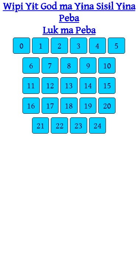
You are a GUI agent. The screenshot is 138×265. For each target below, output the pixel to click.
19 (88, 105)
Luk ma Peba (69, 29)
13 (69, 85)
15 (107, 85)
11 (31, 85)
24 (97, 125)
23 (78, 125)
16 (31, 105)
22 (60, 125)
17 (50, 105)
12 (50, 85)
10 (107, 65)
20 (107, 105)
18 (69, 105)
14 (88, 85)
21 (40, 125)
